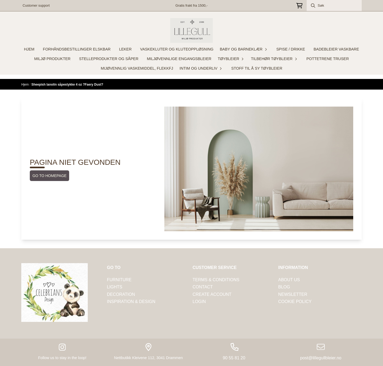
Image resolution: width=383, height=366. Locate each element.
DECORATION (121, 294)
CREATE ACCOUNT (212, 294)
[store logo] (191, 30)
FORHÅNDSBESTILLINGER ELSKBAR (76, 49)
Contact (203, 287)
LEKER (125, 49)
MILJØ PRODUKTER (52, 59)
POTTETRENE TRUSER (327, 59)
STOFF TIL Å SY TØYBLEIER (256, 68)
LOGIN (199, 301)
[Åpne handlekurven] (299, 6)
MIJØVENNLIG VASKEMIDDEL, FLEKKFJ (137, 68)
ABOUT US (289, 279)
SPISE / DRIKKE (290, 49)
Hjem (25, 84)
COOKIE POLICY (294, 301)
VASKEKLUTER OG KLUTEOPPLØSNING (177, 49)
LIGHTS (114, 287)
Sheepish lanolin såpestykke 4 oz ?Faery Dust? (67, 84)
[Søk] (334, 5)
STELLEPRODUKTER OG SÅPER (108, 59)
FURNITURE (119, 279)
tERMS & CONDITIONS (216, 279)
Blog (284, 287)
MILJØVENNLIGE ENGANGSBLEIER (179, 59)
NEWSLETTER (292, 294)
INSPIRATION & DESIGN (131, 301)
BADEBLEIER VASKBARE (336, 49)
